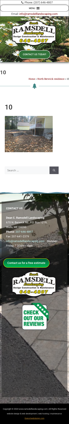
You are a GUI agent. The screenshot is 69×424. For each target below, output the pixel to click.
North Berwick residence (50, 78)
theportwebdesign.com (34, 418)
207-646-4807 (24, 231)
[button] (32, 8)
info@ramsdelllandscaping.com (38, 13)
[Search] (54, 170)
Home (32, 78)
